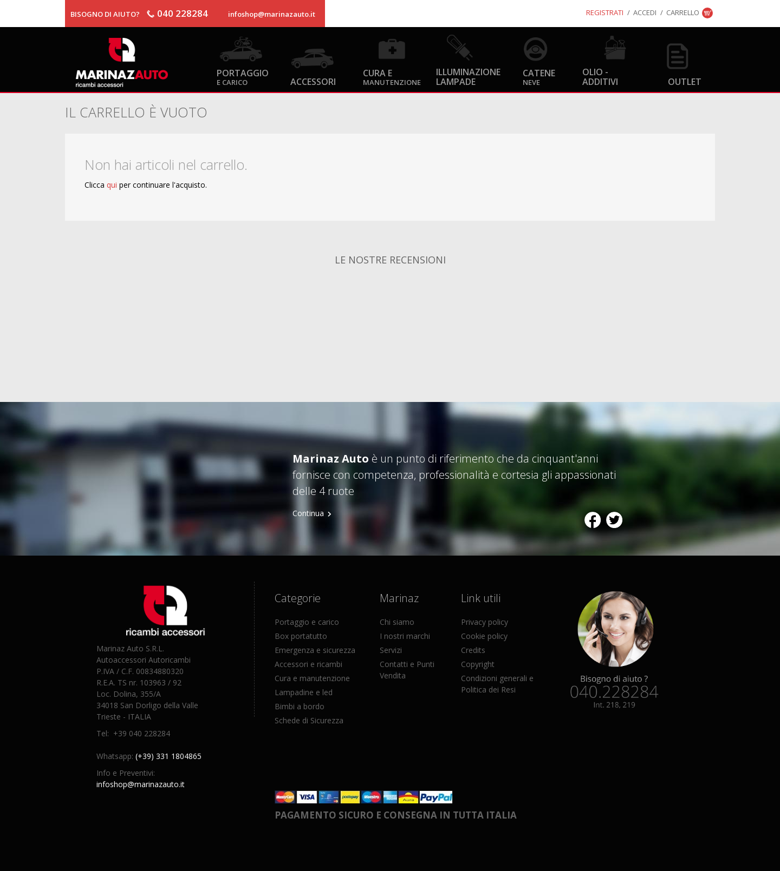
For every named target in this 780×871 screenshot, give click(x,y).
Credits (473, 650)
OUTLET (684, 81)
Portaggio (243, 76)
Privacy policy (484, 622)
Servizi (391, 650)
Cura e (392, 76)
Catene (539, 76)
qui (112, 185)
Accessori (313, 81)
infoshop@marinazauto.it (271, 14)
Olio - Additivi (600, 76)
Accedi (644, 12)
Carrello (682, 12)
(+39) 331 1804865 (168, 756)
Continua (308, 513)
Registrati (604, 12)
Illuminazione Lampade (468, 76)
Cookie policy (484, 636)
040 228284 (182, 13)
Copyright (478, 664)
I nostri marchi (405, 636)
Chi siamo (397, 622)
